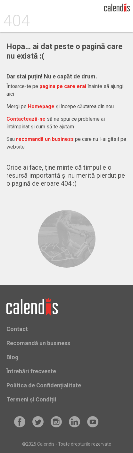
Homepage (41, 106)
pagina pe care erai (62, 86)
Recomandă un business (38, 343)
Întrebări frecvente (31, 371)
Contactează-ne (26, 119)
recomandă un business (45, 139)
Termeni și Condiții (31, 399)
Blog (12, 357)
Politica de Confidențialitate (43, 385)
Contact (17, 329)
